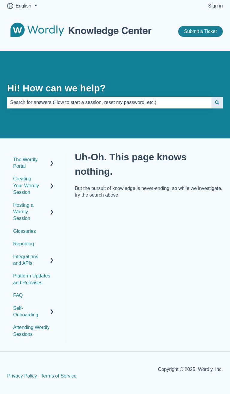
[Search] (217, 102)
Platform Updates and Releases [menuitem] (31, 279)
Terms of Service (58, 375)
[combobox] (109, 102)
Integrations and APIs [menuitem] (25, 260)
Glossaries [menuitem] (24, 231)
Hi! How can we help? (56, 88)
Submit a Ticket (200, 31)
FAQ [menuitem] (18, 295)
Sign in (215, 5)
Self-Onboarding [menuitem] (25, 311)
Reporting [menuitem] (23, 243)
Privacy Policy (22, 375)
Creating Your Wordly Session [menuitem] (26, 185)
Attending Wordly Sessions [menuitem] (31, 330)
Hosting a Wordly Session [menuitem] (23, 212)
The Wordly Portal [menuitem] (25, 163)
